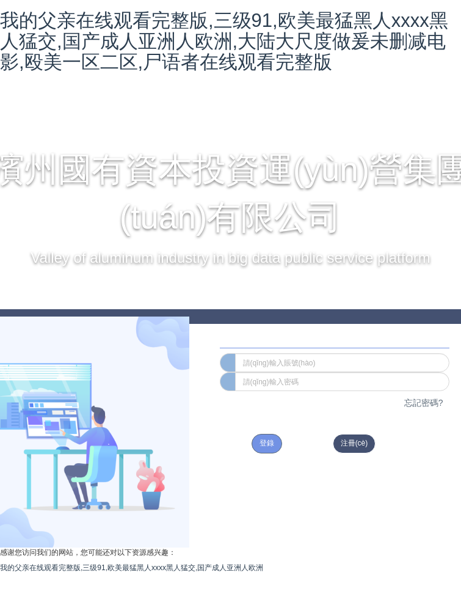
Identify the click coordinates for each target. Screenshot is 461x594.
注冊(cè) (354, 443)
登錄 (267, 443)
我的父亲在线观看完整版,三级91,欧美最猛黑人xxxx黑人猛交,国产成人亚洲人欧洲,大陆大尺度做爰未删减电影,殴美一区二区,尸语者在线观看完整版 (224, 41)
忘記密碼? (423, 403)
